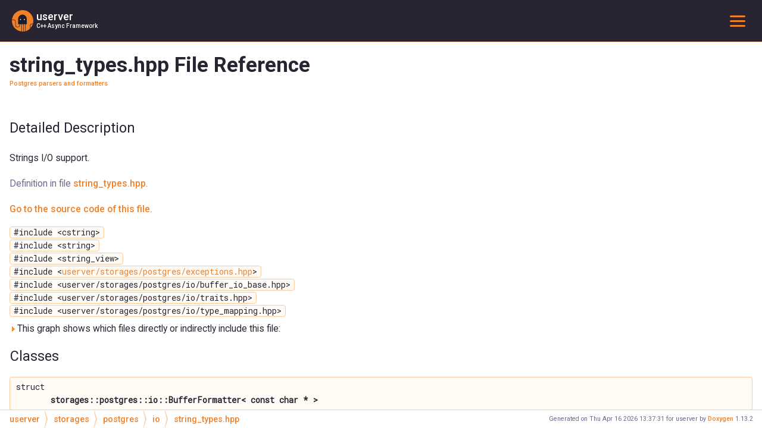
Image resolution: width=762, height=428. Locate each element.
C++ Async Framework (67, 26)
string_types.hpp (109, 183)
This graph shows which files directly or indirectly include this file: (145, 328)
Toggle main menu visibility (740, 20)
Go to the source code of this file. (81, 208)
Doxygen (720, 419)
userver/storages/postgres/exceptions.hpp (157, 272)
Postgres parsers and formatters (59, 83)
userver (54, 16)
